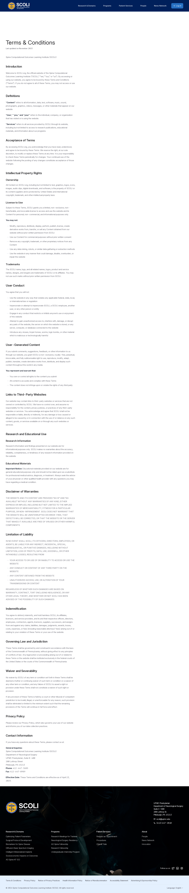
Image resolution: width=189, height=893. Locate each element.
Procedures (101, 840)
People (145, 836)
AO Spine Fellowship (59, 844)
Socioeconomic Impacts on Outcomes (22, 856)
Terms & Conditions (13, 880)
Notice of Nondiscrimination (96, 880)
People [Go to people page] (143, 6)
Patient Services (126, 6)
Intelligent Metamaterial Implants (19, 852)
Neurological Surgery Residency (64, 840)
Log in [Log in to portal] (177, 6)
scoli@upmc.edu (163, 819)
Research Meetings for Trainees (64, 836)
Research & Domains (87, 6)
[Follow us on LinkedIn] (177, 868)
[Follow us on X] (173, 868)
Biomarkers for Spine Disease (18, 844)
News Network (148, 840)
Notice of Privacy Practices (49, 880)
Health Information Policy (72, 880)
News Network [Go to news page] (160, 6)
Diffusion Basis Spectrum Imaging (20, 848)
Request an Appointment (106, 836)
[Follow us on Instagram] (181, 868)
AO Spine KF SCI (13, 859)
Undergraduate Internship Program (65, 852)
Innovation (146, 844)
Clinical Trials (101, 844)
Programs (107, 6)
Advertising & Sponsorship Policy (144, 880)
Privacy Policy (29, 880)
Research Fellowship (59, 848)
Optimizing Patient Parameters (18, 836)
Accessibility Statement (119, 880)
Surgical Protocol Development (19, 840)
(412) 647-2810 (164, 823)
